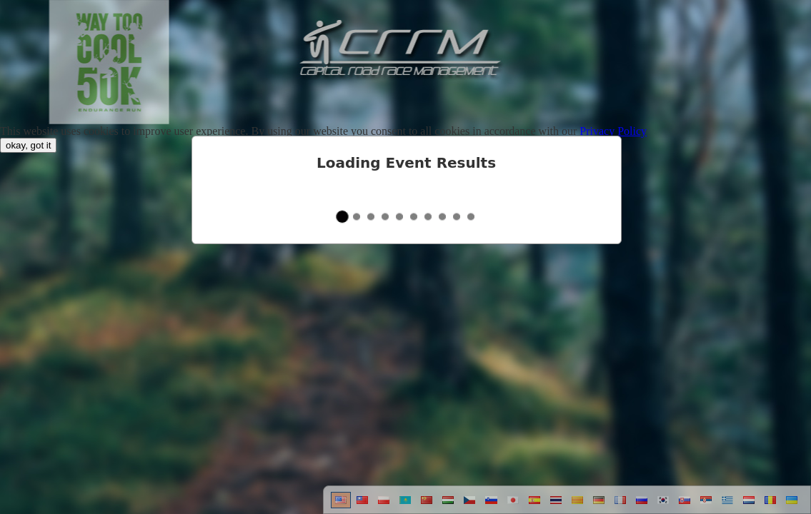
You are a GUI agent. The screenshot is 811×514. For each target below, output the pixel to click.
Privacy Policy (613, 131)
